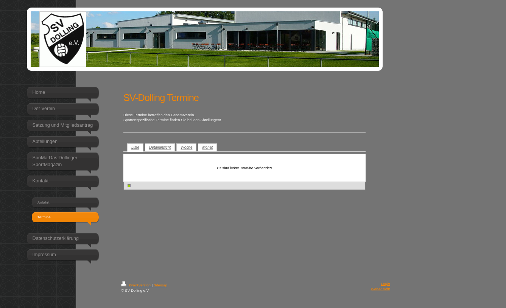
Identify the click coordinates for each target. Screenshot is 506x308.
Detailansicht (160, 147)
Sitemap (160, 285)
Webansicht (380, 289)
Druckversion (136, 285)
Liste (135, 147)
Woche (186, 147)
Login (385, 284)
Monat (207, 147)
